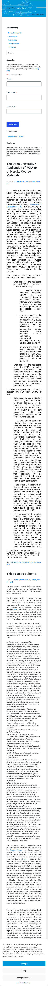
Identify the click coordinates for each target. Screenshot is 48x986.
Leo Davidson (12, 47)
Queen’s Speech (16, 850)
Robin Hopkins (12, 40)
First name (12, 93)
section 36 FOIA (27, 562)
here (15, 610)
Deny (24, 970)
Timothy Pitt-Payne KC (14, 33)
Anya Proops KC (13, 36)
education (14, 562)
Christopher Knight (13, 44)
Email (9, 79)
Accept (24, 963)
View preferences (24, 978)
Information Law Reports (15, 137)
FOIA (19, 562)
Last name (11, 106)
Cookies (20, 983)
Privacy (26, 983)
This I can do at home (21, 574)
